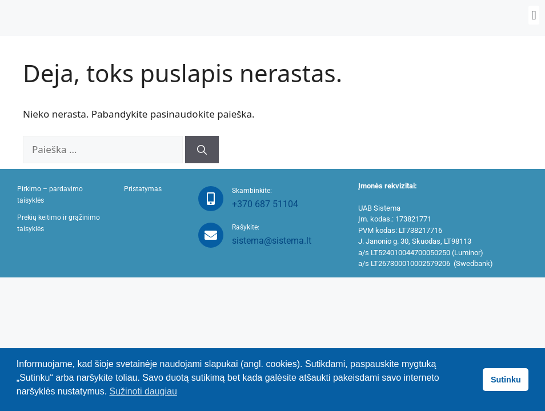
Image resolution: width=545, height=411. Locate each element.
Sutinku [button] (506, 379)
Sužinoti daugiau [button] (143, 391)
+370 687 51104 (265, 204)
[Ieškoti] (202, 149)
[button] (533, 15)
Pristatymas (143, 189)
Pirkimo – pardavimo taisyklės (50, 194)
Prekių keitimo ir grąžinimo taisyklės (58, 223)
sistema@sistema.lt (271, 240)
